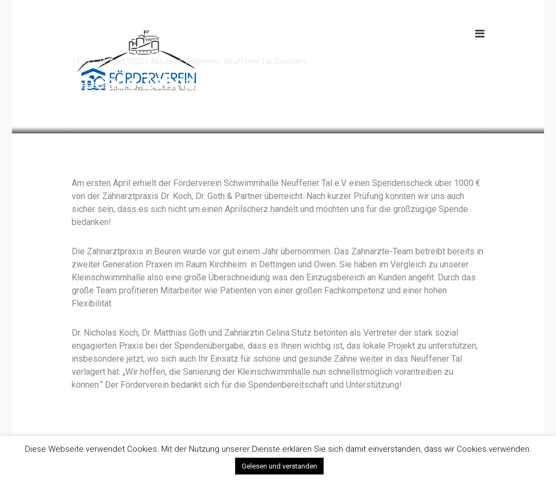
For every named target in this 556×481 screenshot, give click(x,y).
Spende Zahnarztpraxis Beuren (205, 82)
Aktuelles (166, 61)
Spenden (290, 61)
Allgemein (203, 61)
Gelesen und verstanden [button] (279, 466)
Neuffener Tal (247, 61)
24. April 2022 (120, 61)
